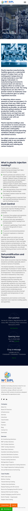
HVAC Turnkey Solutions (8, 447)
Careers (3, 422)
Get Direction (14, 328)
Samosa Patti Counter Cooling (9, 492)
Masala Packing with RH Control (10, 487)
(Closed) (16, 341)
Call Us (14, 505)
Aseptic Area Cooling (7, 499)
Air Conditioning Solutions (8, 439)
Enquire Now (5, 505)
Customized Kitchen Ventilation (10, 457)
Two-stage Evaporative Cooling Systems (12, 467)
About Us (3, 407)
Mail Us (14, 358)
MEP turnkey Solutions (7, 442)
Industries (4, 417)
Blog (2, 427)
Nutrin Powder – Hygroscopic (9, 497)
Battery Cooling (5, 479)
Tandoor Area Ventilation (8, 484)
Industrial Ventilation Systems (9, 454)
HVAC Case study (6, 476)
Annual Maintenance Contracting (10, 470)
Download (4, 432)
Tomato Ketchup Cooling (8, 481)
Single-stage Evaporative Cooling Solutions (13, 464)
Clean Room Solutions (7, 449)
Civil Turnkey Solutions (7, 444)
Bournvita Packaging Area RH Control (11, 489)
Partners (3, 425)
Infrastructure (5, 412)
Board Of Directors (6, 409)
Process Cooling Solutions (8, 459)
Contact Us (4, 430)
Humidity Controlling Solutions (9, 452)
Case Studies (5, 419)
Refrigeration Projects (7, 462)
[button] (24, 2)
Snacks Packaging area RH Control (10, 494)
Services (3, 414)
